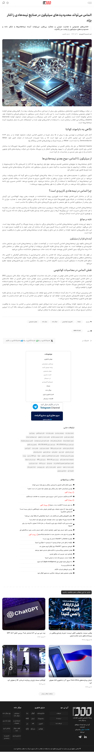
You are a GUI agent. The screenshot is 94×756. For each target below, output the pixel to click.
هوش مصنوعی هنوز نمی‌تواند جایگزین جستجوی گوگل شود (53, 578)
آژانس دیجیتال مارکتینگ (27, 441)
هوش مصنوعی (33, 322)
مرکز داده (44, 322)
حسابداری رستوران (62, 471)
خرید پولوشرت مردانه (31, 437)
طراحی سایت (35, 448)
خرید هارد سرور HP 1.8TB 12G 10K (65, 444)
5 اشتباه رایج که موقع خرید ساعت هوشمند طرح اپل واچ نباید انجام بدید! (48, 522)
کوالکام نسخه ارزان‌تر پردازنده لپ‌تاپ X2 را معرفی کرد (24, 684)
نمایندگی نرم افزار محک (56, 441)
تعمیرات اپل (71, 471)
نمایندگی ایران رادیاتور (68, 448)
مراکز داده (54, 322)
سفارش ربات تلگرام (32, 444)
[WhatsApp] (29, 341)
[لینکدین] (85, 741)
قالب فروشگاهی (40, 433)
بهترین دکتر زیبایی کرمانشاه (67, 456)
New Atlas (77, 331)
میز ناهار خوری (46, 452)
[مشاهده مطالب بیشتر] (47, 698)
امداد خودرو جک (31, 467)
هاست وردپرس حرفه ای (57, 437)
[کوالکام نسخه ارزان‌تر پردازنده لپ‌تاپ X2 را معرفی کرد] (23, 665)
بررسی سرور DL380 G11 (52, 459)
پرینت (24, 456)
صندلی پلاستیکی (37, 452)
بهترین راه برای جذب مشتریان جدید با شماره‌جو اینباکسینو (53, 539)
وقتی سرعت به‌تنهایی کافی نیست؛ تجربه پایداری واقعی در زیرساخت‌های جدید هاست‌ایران (72, 638)
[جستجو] (3, 3)
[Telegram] (14, 341)
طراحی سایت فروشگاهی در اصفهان (50, 456)
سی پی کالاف (42, 463)
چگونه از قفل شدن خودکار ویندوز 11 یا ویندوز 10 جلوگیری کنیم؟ (52, 547)
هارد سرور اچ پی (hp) (56, 448)
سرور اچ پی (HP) (41, 459)
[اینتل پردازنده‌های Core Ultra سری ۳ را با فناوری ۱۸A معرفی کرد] (70, 665)
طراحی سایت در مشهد (68, 467)
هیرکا (39, 456)
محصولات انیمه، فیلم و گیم (67, 459)
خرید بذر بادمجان (69, 452)
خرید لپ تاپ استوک (30, 459)
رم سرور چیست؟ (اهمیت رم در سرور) (60, 505)
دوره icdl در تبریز (31, 456)
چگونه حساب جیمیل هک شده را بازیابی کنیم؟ (57, 562)
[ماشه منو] (89, 3)
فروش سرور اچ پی (69, 437)
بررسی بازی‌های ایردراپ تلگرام (62, 574)
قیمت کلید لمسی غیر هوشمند (41, 441)
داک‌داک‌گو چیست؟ (66, 570)
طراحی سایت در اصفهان (44, 437)
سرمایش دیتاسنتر (59, 433)
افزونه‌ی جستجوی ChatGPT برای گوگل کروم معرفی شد (54, 551)
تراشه (79, 322)
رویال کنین (32, 433)
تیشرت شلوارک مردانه (68, 441)
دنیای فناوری (66, 34)
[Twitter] (44, 341)
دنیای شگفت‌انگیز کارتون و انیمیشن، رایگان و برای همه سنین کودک (50, 485)
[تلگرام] (79, 741)
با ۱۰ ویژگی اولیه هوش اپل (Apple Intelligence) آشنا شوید (53, 566)
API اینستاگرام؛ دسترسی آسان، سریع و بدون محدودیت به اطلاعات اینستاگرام (47, 497)
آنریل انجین (27, 448)
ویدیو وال (49, 463)
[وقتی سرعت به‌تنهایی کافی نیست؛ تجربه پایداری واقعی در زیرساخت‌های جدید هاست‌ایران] (70, 618)
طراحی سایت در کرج (51, 467)
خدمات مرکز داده (69, 433)
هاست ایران (85, 734)
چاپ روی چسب (40, 467)
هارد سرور (61, 452)
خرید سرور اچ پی (33, 463)
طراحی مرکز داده (49, 433)
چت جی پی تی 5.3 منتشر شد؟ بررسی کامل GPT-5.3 (24, 637)
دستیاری (59, 467)
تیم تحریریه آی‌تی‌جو (85, 34)
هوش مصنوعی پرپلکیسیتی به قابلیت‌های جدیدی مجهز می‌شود (51, 555)
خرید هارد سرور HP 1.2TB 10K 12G (46, 444)
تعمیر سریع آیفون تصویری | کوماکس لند (64, 463)
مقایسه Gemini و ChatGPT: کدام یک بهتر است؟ (56, 543)
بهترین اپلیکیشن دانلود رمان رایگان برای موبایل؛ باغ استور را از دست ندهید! (48, 489)
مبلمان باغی (54, 452)
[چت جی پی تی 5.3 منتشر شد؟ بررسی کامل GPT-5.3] (23, 618)
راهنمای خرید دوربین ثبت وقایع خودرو (59, 558)
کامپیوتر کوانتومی (67, 322)
